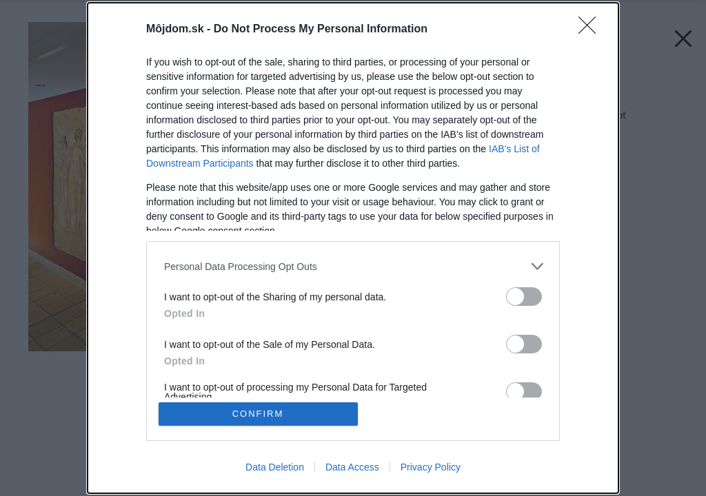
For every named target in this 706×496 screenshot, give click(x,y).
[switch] (524, 296)
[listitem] (353, 266)
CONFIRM (258, 414)
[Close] (591, 30)
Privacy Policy (431, 467)
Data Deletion (274, 467)
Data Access (352, 467)
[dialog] (353, 248)
